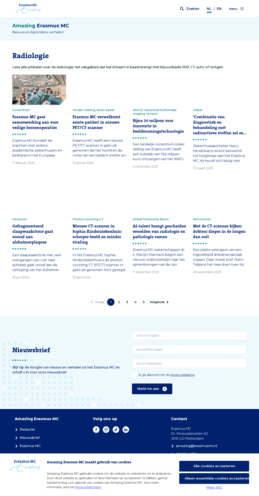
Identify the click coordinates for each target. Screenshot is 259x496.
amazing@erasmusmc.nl (194, 446)
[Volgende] (158, 302)
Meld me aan (152, 389)
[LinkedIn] (126, 429)
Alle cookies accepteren (214, 466)
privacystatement (88, 487)
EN (219, 9)
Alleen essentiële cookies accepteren (217, 478)
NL (209, 9)
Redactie (25, 429)
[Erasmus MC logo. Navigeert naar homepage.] (28, 9)
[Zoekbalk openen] (189, 9)
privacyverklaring (182, 375)
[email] (189, 335)
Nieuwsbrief (27, 438)
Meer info (214, 487)
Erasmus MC (28, 446)
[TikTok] (116, 429)
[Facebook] (96, 429)
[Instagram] (106, 429)
